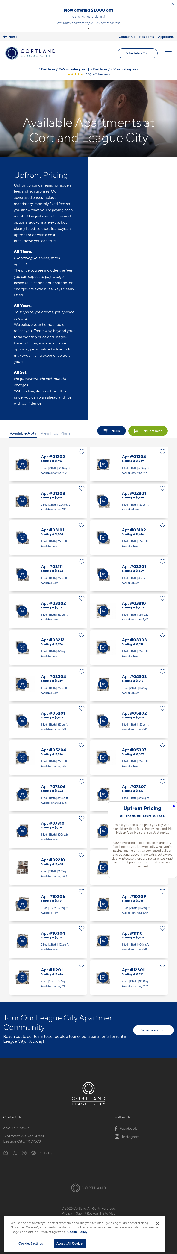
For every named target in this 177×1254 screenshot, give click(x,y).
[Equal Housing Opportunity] (5, 1152)
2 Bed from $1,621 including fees (114, 69)
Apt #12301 (129, 977)
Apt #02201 (129, 501)
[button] (88, 28)
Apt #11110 (129, 941)
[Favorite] (82, 451)
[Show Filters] (111, 430)
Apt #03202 (48, 611)
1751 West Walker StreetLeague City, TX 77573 (23, 1139)
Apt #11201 (48, 977)
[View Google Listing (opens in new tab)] (88, 74)
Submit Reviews (87, 1213)
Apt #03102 (129, 537)
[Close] (158, 1223)
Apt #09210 (48, 867)
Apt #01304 (129, 464)
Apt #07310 (48, 831)
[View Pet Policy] (42, 1152)
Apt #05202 (129, 721)
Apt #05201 (48, 721)
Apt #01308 (48, 501)
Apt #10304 (48, 941)
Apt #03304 (48, 684)
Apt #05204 (48, 757)
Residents (146, 37)
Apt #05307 (129, 757)
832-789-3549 (16, 1127)
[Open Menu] (168, 53)
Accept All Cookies (70, 1243)
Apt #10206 (48, 904)
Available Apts (23, 433)
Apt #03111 (48, 574)
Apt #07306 (48, 794)
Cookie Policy (77, 1232)
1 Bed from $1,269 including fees (63, 69)
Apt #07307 (129, 794)
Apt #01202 (48, 464)
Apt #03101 (48, 537)
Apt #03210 (129, 611)
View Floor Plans (55, 433)
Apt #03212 (48, 647)
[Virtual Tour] (22, 464)
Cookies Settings (30, 1243)
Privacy (67, 1213)
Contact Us (127, 37)
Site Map (109, 1213)
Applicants (166, 37)
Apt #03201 (129, 574)
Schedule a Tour (137, 53)
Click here (99, 23)
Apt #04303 (129, 684)
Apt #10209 (129, 904)
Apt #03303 (129, 647)
